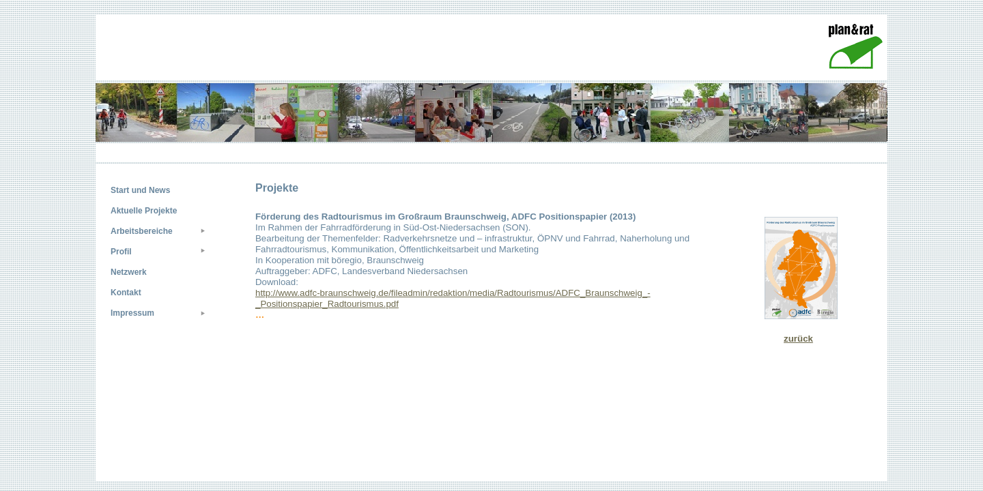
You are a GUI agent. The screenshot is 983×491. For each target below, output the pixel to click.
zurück (798, 338)
